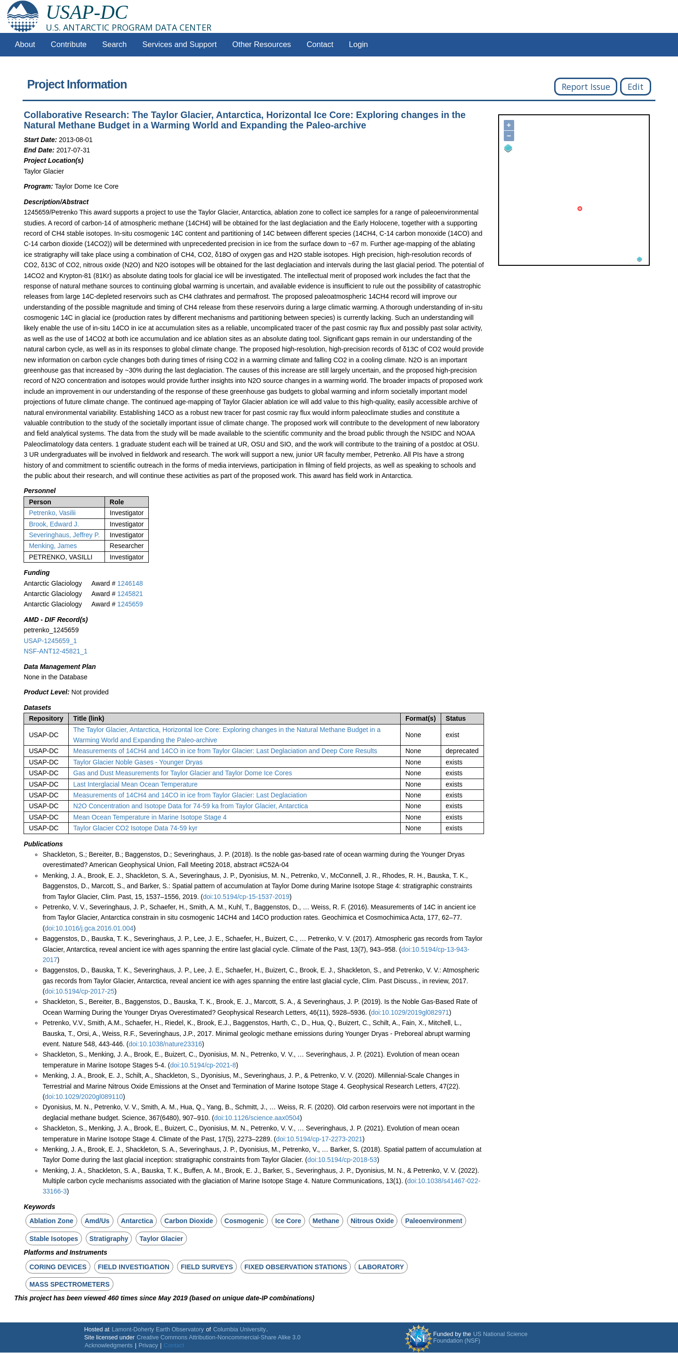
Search (114, 44)
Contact (320, 44)
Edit (636, 86)
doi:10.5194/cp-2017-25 (79, 991)
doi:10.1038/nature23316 (165, 1044)
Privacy (148, 1345)
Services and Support (179, 44)
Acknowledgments (109, 1345)
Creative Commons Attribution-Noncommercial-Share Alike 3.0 (218, 1337)
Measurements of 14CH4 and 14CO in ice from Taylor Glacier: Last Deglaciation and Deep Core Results (225, 751)
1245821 (130, 593)
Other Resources (261, 44)
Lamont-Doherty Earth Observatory (158, 1329)
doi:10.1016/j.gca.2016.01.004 (89, 928)
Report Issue (586, 86)
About (25, 44)
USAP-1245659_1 (50, 641)
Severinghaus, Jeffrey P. (64, 535)
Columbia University (239, 1329)
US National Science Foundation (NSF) (480, 1337)
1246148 (130, 583)
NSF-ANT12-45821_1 (55, 651)
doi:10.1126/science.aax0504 (257, 1118)
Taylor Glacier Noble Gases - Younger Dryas (138, 762)
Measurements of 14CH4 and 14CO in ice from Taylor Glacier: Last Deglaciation (190, 795)
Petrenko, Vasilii (52, 513)
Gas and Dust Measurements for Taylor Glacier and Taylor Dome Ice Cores (182, 773)
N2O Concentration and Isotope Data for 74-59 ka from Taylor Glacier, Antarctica (190, 806)
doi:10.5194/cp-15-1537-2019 (246, 896)
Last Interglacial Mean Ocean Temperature (135, 784)
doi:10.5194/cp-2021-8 (203, 1065)
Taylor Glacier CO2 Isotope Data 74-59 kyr (135, 828)
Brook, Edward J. (54, 524)
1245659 (130, 604)
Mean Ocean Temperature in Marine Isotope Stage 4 (150, 817)
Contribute (69, 44)
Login (358, 44)
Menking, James (53, 545)
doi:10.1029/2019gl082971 (410, 1012)
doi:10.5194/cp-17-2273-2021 (319, 1139)
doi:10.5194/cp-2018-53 (342, 1159)
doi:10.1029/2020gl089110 (84, 1096)
